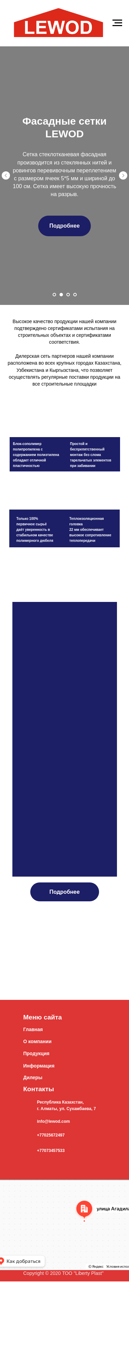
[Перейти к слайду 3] (68, 294)
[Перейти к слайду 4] (75, 294)
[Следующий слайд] (123, 175)
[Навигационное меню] (117, 23)
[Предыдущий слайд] (6, 175)
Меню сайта (42, 1017)
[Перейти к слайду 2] (61, 294)
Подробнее (64, 891)
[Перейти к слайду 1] (54, 294)
